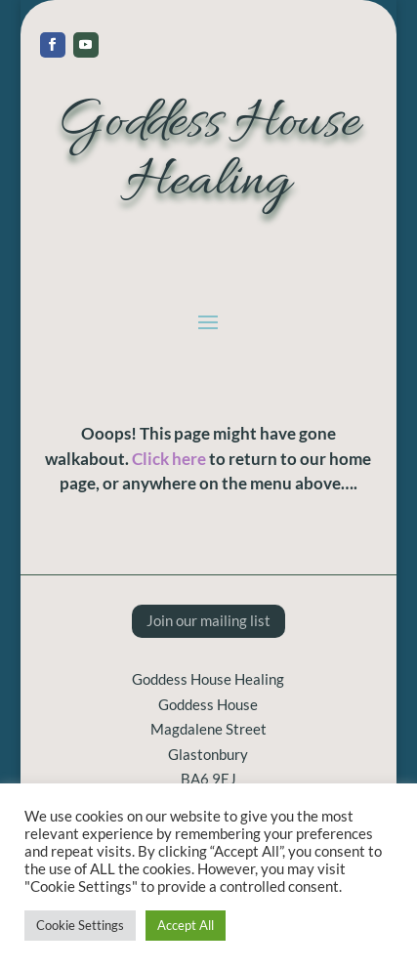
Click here (169, 458)
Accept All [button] (185, 925)
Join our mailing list (208, 620)
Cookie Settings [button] (80, 925)
